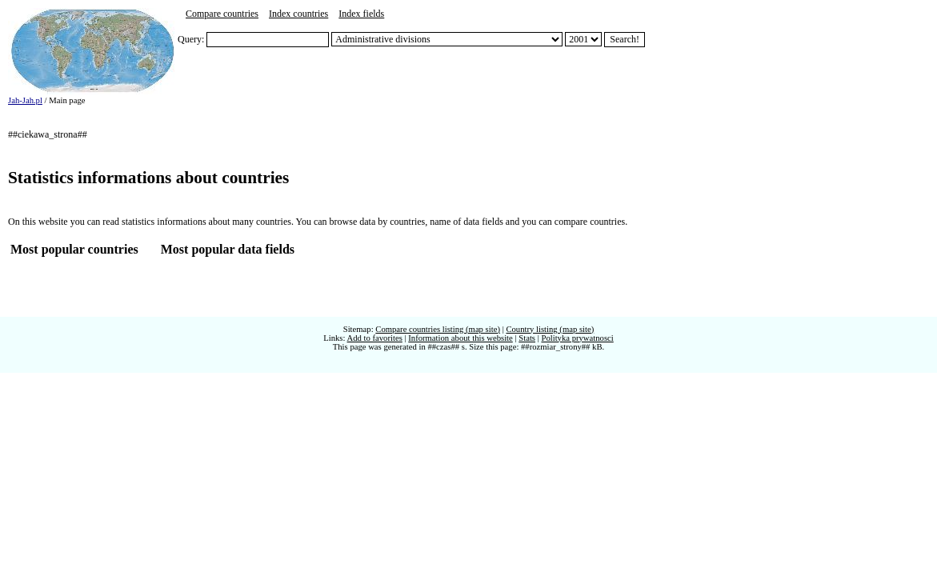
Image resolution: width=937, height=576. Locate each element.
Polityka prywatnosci (577, 338)
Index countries (298, 13)
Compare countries (222, 13)
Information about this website (460, 338)
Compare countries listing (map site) (437, 329)
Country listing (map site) (550, 329)
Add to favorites (374, 338)
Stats (527, 338)
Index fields (361, 13)
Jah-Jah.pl (25, 100)
